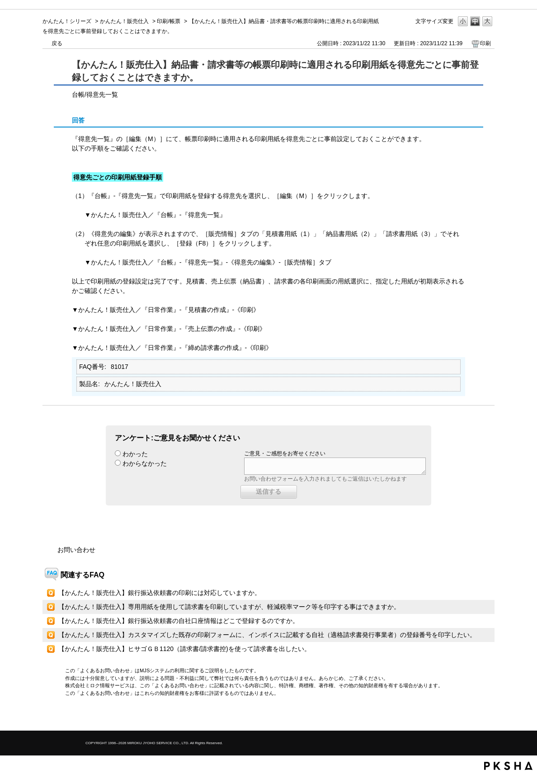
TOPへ (472, 716)
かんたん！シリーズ (66, 21)
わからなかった (144, 463)
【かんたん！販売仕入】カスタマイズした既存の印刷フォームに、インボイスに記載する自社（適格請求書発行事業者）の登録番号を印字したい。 (267, 634)
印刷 (485, 43)
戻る (57, 43)
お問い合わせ (76, 549)
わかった (135, 454)
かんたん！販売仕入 (124, 21)
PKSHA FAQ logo (508, 766)
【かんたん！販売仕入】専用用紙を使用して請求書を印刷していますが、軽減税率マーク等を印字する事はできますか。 (229, 606)
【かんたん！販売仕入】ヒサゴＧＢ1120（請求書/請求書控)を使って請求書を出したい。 (184, 648)
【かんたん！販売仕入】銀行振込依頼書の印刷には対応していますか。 (159, 592)
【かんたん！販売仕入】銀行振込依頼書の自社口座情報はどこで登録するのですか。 (178, 620)
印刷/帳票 (168, 21)
